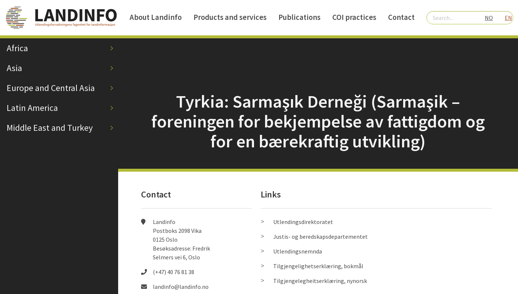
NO (489, 17)
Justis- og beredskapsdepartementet (320, 236)
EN (508, 17)
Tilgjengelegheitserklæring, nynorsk (320, 280)
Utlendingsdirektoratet (303, 221)
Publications (299, 17)
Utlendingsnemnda (297, 251)
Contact (401, 17)
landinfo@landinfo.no (181, 286)
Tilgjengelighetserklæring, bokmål (318, 266)
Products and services (230, 17)
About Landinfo (156, 17)
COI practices (354, 17)
